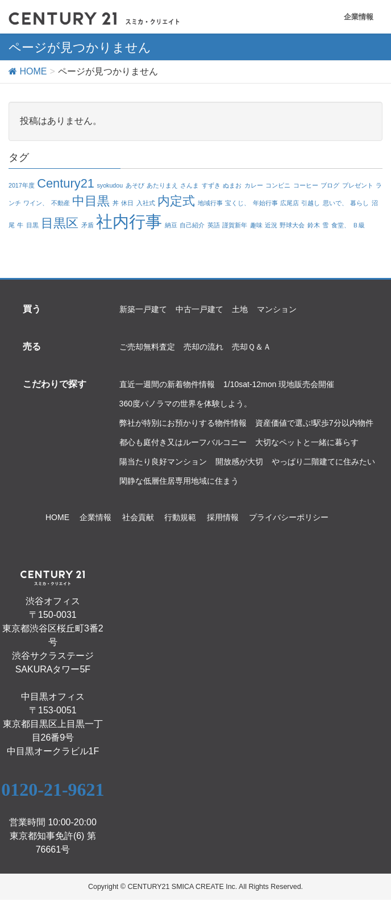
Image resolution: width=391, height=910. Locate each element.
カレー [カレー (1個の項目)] (253, 185)
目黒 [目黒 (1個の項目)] (32, 225)
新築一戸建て (143, 309)
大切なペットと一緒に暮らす (307, 442)
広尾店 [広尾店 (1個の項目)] (289, 203)
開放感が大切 (239, 461)
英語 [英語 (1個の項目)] (213, 225)
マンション (277, 309)
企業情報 (358, 17)
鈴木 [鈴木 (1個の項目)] (313, 225)
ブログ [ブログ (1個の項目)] (330, 185)
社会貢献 (138, 517)
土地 (240, 309)
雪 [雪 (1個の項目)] (325, 225)
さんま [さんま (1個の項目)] (189, 185)
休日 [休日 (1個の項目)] (127, 203)
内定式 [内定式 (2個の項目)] (176, 201)
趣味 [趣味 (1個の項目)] (256, 225)
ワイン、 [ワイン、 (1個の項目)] (35, 203)
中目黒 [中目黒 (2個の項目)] (91, 201)
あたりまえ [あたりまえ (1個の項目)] (162, 185)
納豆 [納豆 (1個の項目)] (171, 225)
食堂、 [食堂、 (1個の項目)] (340, 225)
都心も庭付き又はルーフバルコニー (183, 442)
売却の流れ (203, 346)
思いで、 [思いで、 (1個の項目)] (335, 203)
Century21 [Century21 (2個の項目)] (65, 183)
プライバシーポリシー (288, 517)
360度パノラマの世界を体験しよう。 (185, 403)
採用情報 (223, 517)
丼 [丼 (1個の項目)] (116, 203)
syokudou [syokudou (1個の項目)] (110, 185)
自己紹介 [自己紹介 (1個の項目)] (192, 225)
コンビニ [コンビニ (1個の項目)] (277, 185)
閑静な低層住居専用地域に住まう (179, 480)
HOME (57, 517)
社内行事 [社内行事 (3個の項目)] (129, 221)
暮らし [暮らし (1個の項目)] (359, 203)
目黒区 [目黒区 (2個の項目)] (59, 223)
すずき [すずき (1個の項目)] (211, 185)
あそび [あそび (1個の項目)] (135, 185)
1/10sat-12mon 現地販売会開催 (278, 384)
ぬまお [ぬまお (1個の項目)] (232, 185)
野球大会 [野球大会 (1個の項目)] (292, 225)
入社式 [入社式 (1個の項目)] (145, 203)
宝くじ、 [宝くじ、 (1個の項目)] (237, 203)
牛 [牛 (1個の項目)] (20, 225)
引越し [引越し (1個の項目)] (310, 203)
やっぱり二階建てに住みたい (323, 461)
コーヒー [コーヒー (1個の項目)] (305, 185)
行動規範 (180, 517)
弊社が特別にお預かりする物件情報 (183, 422)
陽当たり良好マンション (163, 461)
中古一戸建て (199, 309)
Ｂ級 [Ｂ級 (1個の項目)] (358, 225)
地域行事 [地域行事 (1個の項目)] (210, 203)
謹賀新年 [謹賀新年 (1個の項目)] (234, 225)
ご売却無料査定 (147, 346)
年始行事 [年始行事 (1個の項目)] (265, 203)
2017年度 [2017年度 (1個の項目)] (22, 185)
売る (32, 346)
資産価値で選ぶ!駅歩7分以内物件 (314, 422)
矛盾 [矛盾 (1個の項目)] (87, 225)
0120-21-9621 (52, 789)
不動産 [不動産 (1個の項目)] (60, 203)
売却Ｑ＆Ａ (251, 346)
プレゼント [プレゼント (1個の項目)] (357, 185)
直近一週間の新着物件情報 (167, 384)
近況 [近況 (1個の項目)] (271, 225)
